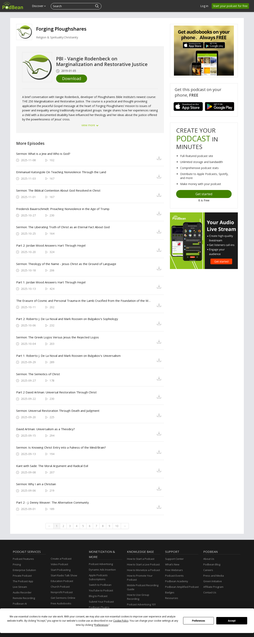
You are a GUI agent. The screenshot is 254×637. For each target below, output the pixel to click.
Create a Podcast (61, 558)
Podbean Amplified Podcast (182, 587)
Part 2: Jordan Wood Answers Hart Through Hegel (50, 245)
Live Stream (20, 587)
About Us (208, 559)
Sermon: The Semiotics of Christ (38, 374)
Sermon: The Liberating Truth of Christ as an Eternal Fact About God (63, 227)
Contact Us (209, 592)
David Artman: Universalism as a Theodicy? (45, 429)
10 (116, 526)
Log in (204, 6)
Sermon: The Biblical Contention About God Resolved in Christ (58, 190)
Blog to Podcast (98, 596)
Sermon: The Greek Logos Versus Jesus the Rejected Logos (57, 337)
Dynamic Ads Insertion (102, 569)
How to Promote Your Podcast (140, 577)
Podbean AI (20, 603)
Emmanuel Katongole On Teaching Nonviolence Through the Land (61, 172)
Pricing (17, 564)
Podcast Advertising (101, 564)
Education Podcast (62, 581)
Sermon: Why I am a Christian (36, 484)
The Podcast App (23, 581)
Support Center (174, 559)
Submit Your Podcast (101, 601)
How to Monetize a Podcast (143, 570)
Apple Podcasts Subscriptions (98, 577)
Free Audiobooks (61, 603)
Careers (208, 570)
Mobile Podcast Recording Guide (142, 587)
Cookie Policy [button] (120, 620)
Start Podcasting (60, 570)
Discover (39, 6)
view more (90, 125)
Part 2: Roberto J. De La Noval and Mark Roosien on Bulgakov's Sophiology (67, 319)
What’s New (172, 564)
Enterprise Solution (24, 570)
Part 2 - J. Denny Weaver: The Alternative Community (52, 502)
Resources (171, 598)
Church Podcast (60, 586)
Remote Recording (24, 598)
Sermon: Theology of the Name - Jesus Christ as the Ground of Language (66, 264)
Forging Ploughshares (61, 28)
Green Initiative (212, 581)
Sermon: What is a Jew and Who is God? (43, 153)
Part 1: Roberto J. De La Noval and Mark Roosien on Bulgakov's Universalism (68, 355)
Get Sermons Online (63, 598)
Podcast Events (174, 575)
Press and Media (213, 575)
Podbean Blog (211, 564)
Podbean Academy (176, 581)
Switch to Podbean (100, 585)
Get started (203, 194)
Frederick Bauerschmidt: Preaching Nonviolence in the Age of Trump (62, 209)
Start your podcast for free (230, 6)
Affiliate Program (213, 587)
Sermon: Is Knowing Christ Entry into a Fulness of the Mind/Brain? (61, 447)
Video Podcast (59, 564)
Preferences (198, 620)
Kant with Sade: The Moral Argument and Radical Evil (52, 466)
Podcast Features (23, 559)
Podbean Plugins (99, 607)
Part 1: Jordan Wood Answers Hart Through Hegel (50, 282)
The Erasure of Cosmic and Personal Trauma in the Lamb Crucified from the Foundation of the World (83, 300)
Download (71, 78)
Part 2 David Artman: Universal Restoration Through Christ (56, 392)
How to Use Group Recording (138, 597)
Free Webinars (174, 570)
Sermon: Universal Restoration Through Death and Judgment (57, 410)
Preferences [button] (101, 625)
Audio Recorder (22, 592)
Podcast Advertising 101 (141, 604)
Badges (169, 592)
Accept (232, 620)
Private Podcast (22, 575)
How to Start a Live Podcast (143, 564)
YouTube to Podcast (101, 590)
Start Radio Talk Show (64, 575)
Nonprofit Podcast (62, 592)
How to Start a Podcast (140, 559)
